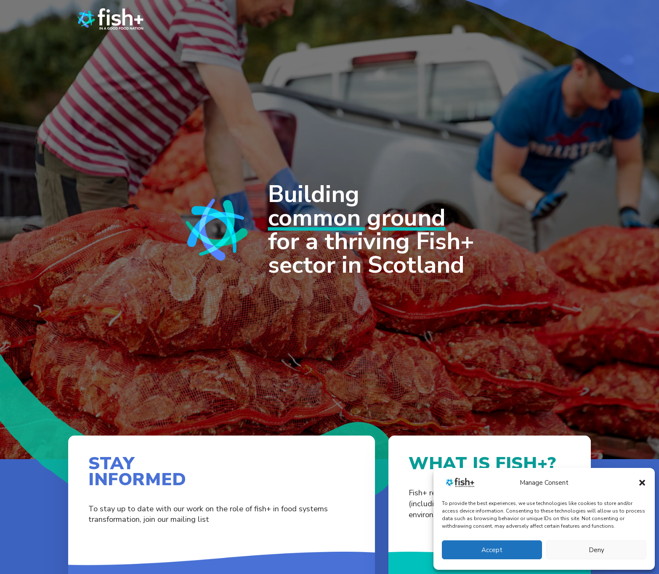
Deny (596, 550)
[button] (642, 482)
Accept (491, 550)
